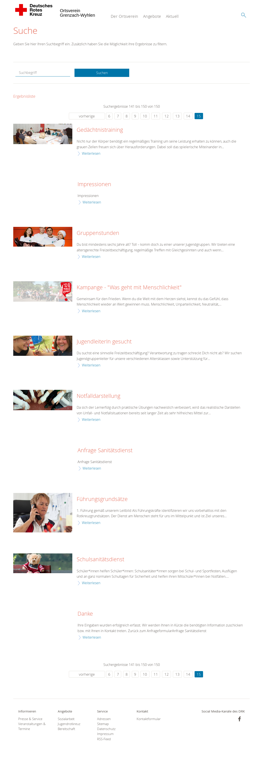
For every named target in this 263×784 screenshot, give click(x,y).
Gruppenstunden (98, 233)
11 (156, 116)
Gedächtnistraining (100, 130)
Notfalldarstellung (98, 396)
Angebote (152, 16)
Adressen (104, 719)
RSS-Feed (104, 739)
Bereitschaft (66, 729)
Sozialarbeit (66, 719)
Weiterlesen (91, 153)
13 (177, 116)
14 (188, 116)
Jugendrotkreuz (69, 724)
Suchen (102, 73)
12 (166, 116)
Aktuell (172, 16)
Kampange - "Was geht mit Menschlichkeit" (129, 287)
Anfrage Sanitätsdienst (105, 450)
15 (199, 116)
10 (145, 116)
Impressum (105, 734)
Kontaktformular (149, 719)
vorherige (87, 116)
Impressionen (94, 184)
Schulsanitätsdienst (100, 559)
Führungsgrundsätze (102, 499)
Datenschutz (106, 729)
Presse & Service (30, 719)
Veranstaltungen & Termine (32, 726)
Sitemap (103, 724)
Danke (85, 614)
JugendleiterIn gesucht (104, 341)
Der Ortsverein (124, 16)
